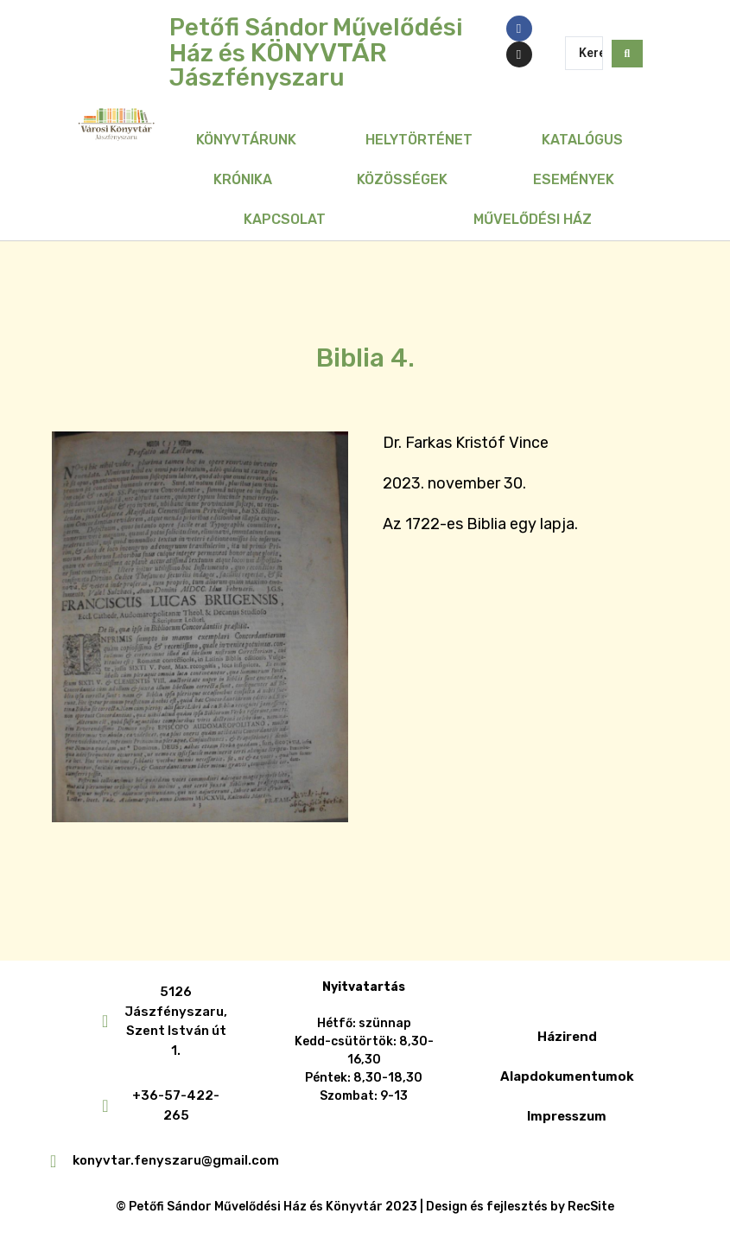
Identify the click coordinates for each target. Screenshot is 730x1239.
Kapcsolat (285, 219)
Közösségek (402, 179)
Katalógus (582, 139)
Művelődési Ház (532, 219)
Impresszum (566, 1116)
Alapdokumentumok (567, 1076)
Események (573, 179)
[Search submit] (628, 53)
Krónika (242, 179)
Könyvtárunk (246, 139)
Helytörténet (419, 139)
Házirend (567, 1036)
